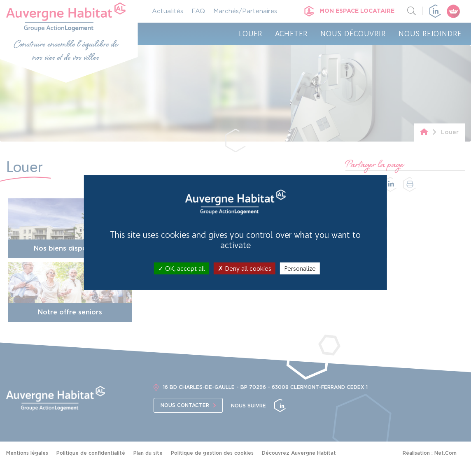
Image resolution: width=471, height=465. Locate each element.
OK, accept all (181, 268)
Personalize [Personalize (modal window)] (300, 268)
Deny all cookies (244, 268)
